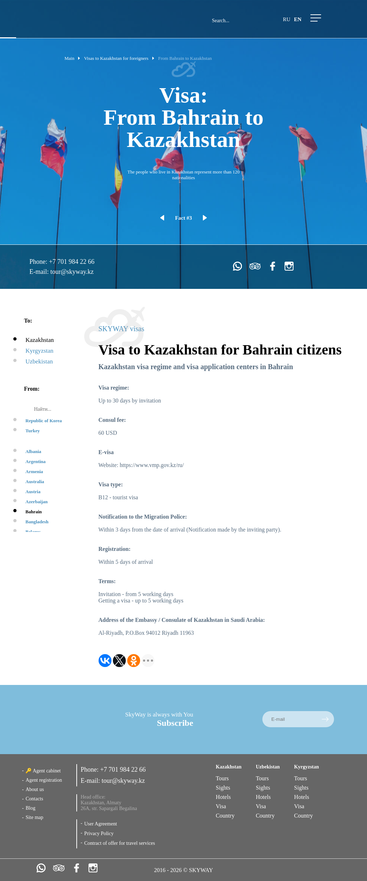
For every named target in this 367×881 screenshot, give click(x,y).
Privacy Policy (99, 833)
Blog (30, 808)
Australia (34, 481)
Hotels (223, 797)
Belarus (33, 531)
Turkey (32, 430)
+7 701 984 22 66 (71, 261)
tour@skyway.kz (72, 271)
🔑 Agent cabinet (43, 770)
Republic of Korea (43, 420)
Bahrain (33, 511)
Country (225, 816)
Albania (33, 451)
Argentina (35, 461)
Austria (32, 491)
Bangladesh (36, 521)
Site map (34, 817)
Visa (221, 806)
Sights (223, 788)
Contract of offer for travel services (119, 843)
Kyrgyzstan (39, 350)
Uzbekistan (39, 361)
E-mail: (39, 271)
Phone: (39, 261)
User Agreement (100, 824)
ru (286, 19)
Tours (222, 778)
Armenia (34, 471)
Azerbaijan (36, 501)
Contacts (34, 798)
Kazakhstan (39, 340)
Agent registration (43, 780)
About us (34, 789)
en (297, 19)
